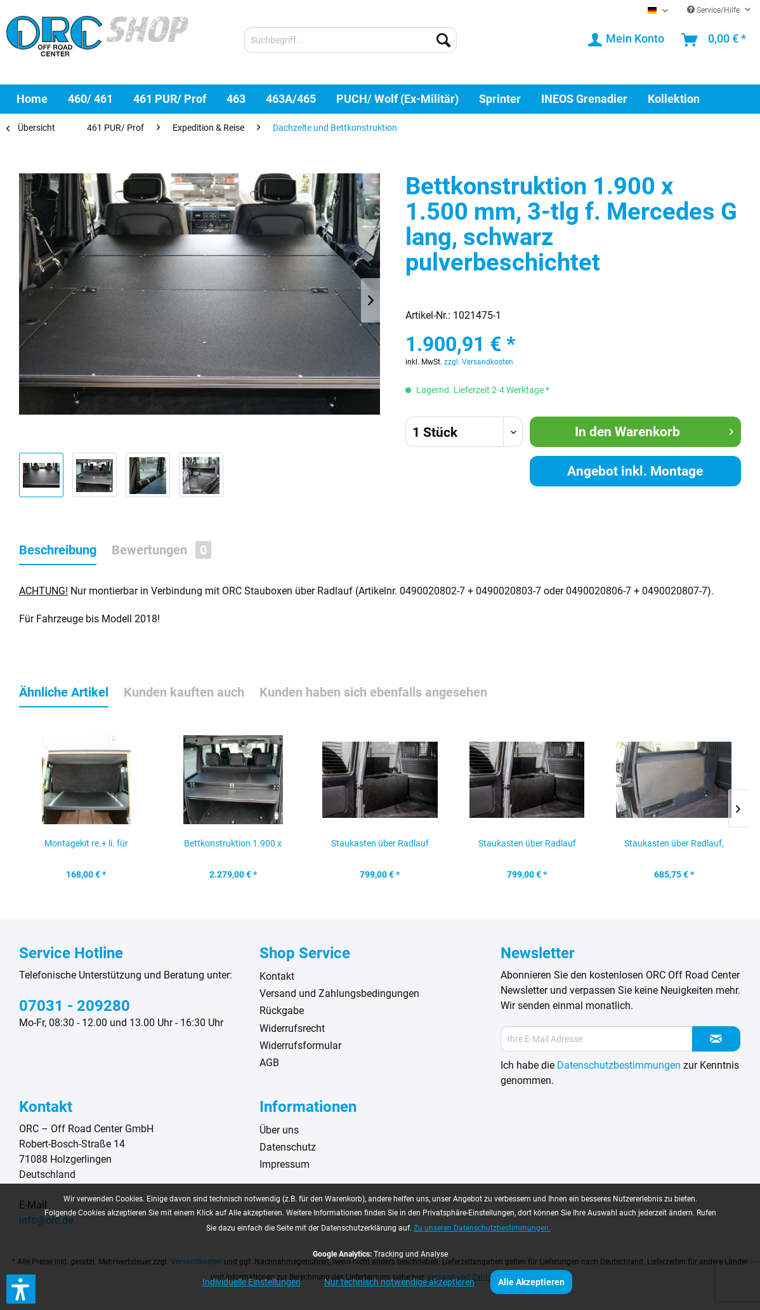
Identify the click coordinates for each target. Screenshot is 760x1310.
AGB (269, 1063)
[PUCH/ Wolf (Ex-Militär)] (397, 98)
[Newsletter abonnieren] (716, 1039)
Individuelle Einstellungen (251, 1282)
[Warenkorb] (714, 40)
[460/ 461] (90, 98)
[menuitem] (350, 40)
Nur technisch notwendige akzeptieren (399, 1282)
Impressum (284, 1164)
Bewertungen (161, 550)
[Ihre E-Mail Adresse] (597, 1039)
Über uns (279, 1130)
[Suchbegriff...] (350, 40)
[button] (21, 1289)
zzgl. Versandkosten (478, 362)
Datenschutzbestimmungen (619, 1065)
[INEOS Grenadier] (584, 98)
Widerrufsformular (300, 1045)
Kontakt (276, 976)
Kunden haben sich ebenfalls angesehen (373, 692)
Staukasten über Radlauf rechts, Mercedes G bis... (527, 847)
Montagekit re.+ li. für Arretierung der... (86, 847)
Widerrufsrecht (292, 1028)
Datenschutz (287, 1147)
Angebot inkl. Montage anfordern (635, 475)
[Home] (32, 98)
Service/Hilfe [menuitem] (714, 10)
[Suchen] (443, 40)
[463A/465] (291, 98)
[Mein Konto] (627, 40)
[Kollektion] (674, 98)
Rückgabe (281, 1011)
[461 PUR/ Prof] (169, 98)
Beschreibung (57, 550)
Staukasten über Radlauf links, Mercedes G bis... (380, 847)
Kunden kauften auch (184, 692)
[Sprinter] (500, 98)
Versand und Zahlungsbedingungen (339, 993)
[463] (236, 98)
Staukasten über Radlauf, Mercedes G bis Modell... (674, 847)
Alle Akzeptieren (531, 1282)
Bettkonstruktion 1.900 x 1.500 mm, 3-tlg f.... (233, 847)
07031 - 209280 (74, 1006)
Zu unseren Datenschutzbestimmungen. (482, 1228)
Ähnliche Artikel (63, 692)
